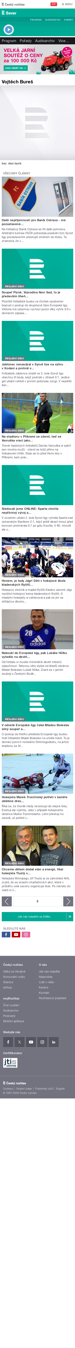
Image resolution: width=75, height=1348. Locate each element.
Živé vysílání (11, 1005)
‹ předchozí (7, 901)
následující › (68, 901)
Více (63, 41)
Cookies (8, 1088)
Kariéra (43, 987)
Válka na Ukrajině (14, 971)
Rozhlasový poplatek (52, 998)
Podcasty (9, 1016)
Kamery (68, 20)
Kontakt (44, 993)
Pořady (26, 41)
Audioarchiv (52, 20)
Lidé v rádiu (46, 982)
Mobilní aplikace (13, 1021)
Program (35, 20)
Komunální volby (14, 977)
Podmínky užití (44, 1088)
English (60, 1088)
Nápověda (45, 977)
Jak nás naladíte (49, 971)
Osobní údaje (24, 1088)
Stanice (8, 982)
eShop (7, 987)
